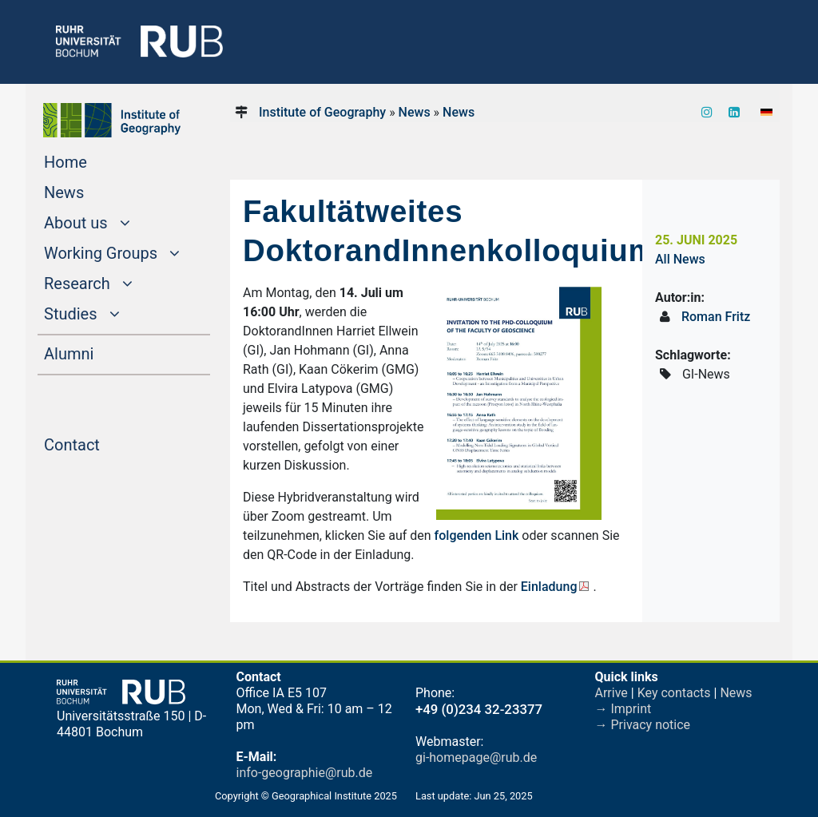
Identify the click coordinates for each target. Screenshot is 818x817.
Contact (102, 443)
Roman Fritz (715, 316)
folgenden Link (477, 535)
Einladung (549, 586)
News (94, 191)
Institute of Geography (322, 112)
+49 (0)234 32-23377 (478, 709)
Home (96, 160)
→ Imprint (623, 708)
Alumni (99, 352)
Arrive (611, 692)
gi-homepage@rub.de (476, 757)
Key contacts (674, 692)
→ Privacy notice (643, 724)
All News (680, 259)
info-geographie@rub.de (304, 772)
